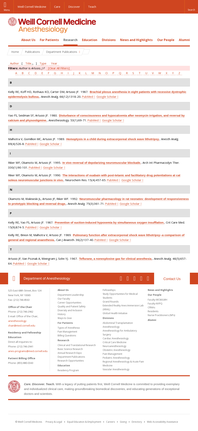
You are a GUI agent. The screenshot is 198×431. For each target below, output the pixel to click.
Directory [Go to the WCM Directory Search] (137, 421)
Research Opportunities (71, 360)
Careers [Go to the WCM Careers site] (110, 421)
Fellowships (109, 290)
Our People (165, 40)
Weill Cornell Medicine (32, 7)
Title (28, 63)
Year (54, 63)
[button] (191, 7)
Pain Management (67, 331)
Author (14, 63)
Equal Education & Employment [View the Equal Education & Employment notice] (84, 421)
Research (70, 40)
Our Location (14, 278)
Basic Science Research (70, 349)
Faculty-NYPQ (155, 303)
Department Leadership (71, 294)
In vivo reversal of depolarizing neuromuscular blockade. (101, 162)
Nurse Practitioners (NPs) (161, 315)
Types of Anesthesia (69, 327)
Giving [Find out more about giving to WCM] (123, 421)
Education (89, 40)
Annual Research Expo (70, 353)
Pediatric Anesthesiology (116, 357)
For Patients (49, 40)
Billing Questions (67, 335)
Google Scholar (106, 97)
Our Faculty (64, 298)
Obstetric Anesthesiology (116, 350)
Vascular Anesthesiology (116, 369)
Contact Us (172, 279)
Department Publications (71, 356)
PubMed (87, 97)
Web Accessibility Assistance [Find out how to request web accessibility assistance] (162, 421)
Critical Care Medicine (114, 342)
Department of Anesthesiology (47, 278)
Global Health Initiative (115, 313)
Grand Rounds (111, 301)
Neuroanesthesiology (114, 346)
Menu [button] (7, 10)
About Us (28, 40)
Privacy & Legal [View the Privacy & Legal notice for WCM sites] (54, 421)
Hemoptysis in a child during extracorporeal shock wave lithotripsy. (113, 139)
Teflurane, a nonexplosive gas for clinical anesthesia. (115, 258)
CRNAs (151, 307)
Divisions (109, 40)
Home (12, 40)
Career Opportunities (69, 302)
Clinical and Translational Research (77, 345)
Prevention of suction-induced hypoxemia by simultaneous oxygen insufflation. (109, 222)
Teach (92, 7)
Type (42, 63)
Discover (74, 7)
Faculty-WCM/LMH (157, 299)
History (62, 314)
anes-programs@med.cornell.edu (28, 351)
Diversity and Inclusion (70, 310)
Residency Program (68, 370)
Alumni (184, 40)
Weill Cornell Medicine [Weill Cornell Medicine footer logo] (99, 407)
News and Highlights (136, 40)
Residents (153, 311)
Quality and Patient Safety (71, 306)
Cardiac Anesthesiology (116, 338)
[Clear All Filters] (59, 68)
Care (57, 7)
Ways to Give (65, 318)
